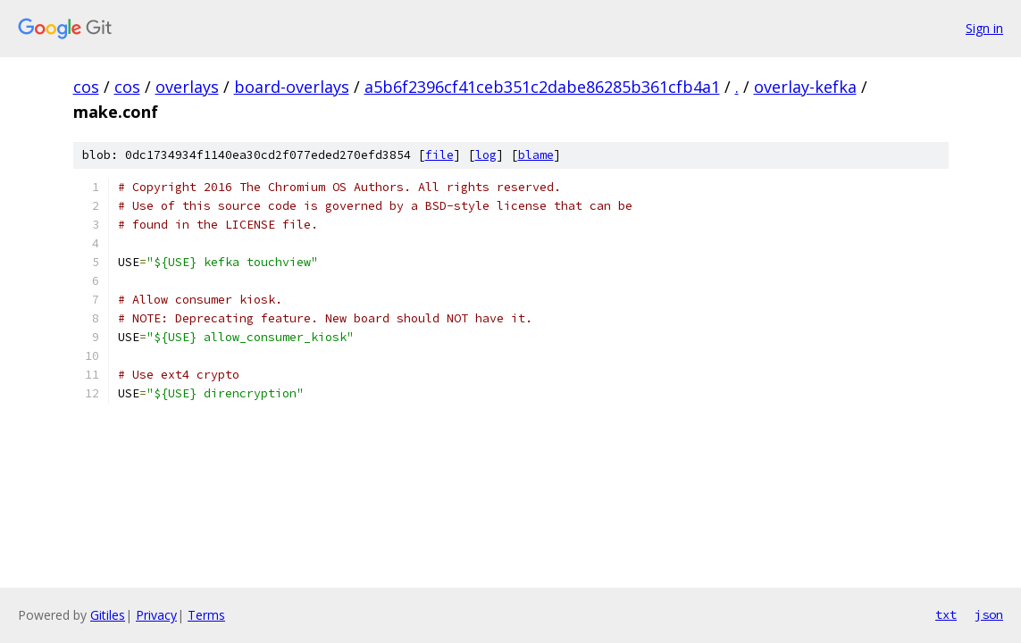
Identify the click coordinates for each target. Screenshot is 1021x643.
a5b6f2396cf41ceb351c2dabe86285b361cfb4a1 (542, 86)
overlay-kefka (805, 86)
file (439, 155)
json (989, 614)
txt (946, 614)
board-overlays (291, 86)
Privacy (156, 614)
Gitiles (107, 614)
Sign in (984, 28)
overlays (187, 86)
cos (86, 86)
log (486, 155)
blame (536, 155)
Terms (206, 614)
